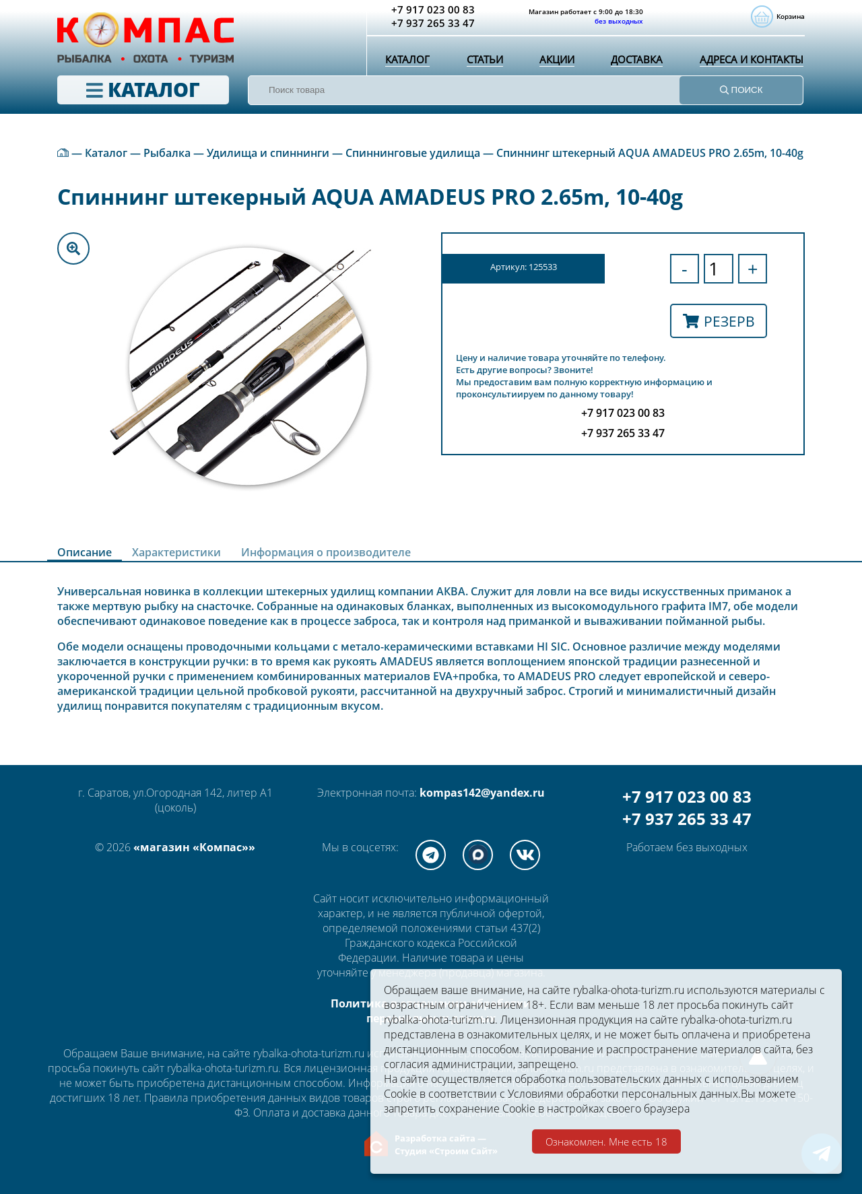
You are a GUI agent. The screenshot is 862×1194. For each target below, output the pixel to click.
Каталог (407, 64)
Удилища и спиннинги (268, 152)
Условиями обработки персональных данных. (624, 1093)
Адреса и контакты (749, 64)
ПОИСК (741, 95)
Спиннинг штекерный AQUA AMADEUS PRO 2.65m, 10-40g (649, 152)
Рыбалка (167, 152)
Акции (553, 64)
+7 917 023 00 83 (687, 796)
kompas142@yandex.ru (482, 792)
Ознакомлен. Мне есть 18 (606, 1141)
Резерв (719, 321)
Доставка (633, 64)
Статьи (482, 64)
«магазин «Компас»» (194, 847)
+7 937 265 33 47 (687, 818)
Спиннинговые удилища (412, 152)
